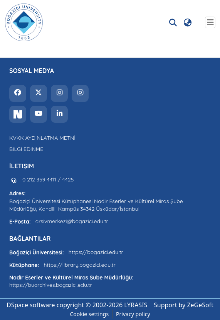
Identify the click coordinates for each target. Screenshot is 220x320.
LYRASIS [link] (135, 305)
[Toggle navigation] (210, 22)
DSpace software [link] (31, 305)
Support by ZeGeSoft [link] (183, 305)
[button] (24, 22)
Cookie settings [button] (89, 314)
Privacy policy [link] (133, 314)
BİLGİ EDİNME (26, 149)
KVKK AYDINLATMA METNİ (42, 137)
